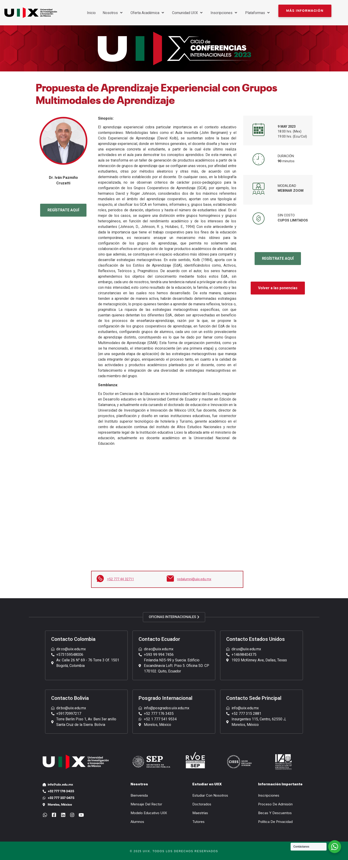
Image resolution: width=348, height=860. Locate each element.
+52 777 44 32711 (120, 579)
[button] (304, 11)
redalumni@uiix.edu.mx (194, 579)
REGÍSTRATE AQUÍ (63, 210)
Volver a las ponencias (277, 288)
